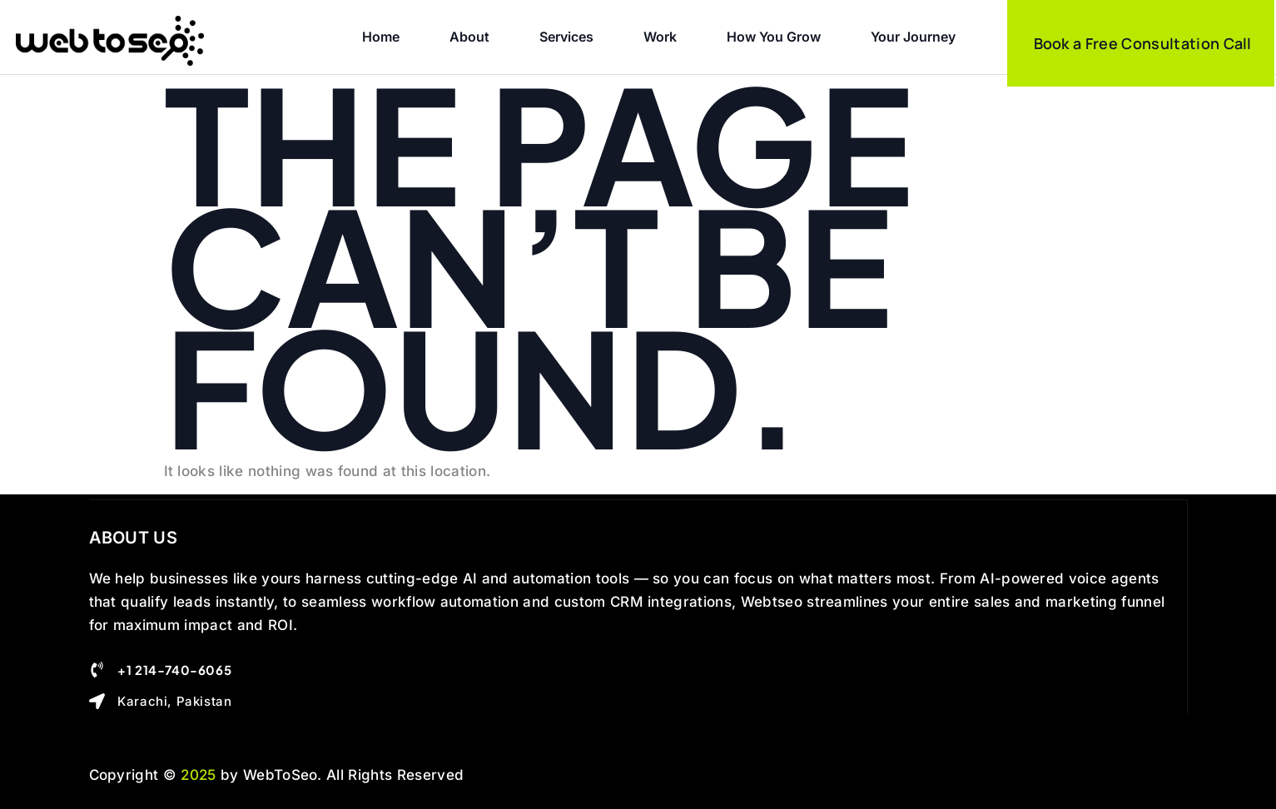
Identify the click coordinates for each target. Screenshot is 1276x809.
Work (660, 36)
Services (566, 36)
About (469, 36)
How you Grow (774, 36)
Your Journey (913, 36)
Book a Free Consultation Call (1143, 43)
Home (381, 36)
